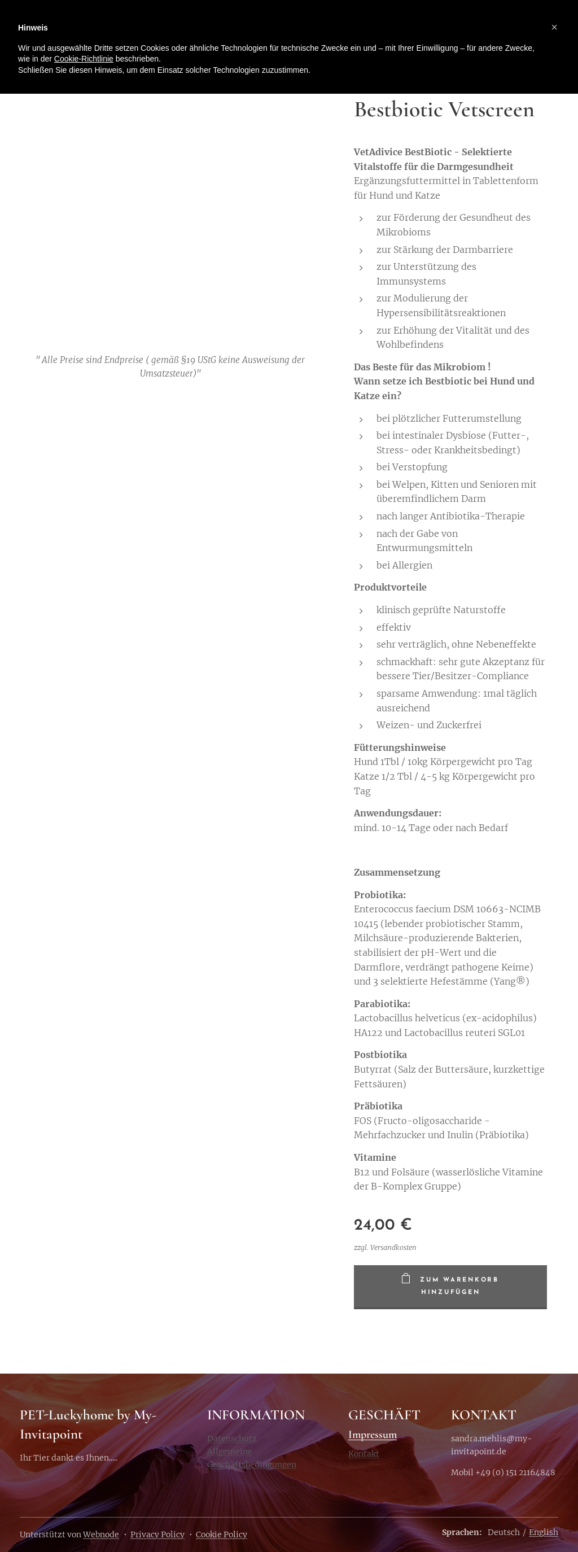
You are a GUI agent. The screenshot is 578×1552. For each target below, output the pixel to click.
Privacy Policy (157, 1534)
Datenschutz (232, 1438)
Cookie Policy (221, 1534)
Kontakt (363, 1453)
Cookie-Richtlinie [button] (83, 58)
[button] (554, 27)
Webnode (101, 1534)
